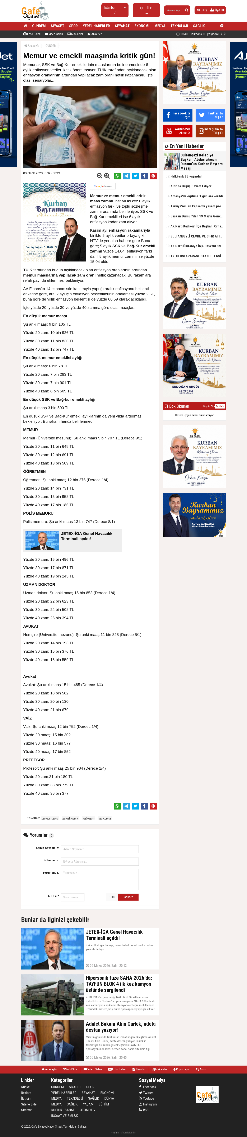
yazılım (115, 1132)
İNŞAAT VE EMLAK (64, 1116)
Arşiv (201, 1069)
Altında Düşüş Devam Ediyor (188, 186)
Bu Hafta (220, 406)
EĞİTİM (104, 1104)
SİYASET (57, 26)
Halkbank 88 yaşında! (183, 176)
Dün (213, 406)
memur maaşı (50, 818)
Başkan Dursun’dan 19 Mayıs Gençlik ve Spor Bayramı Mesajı (196, 216)
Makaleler (75, 34)
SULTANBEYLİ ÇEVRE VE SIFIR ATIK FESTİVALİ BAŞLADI (196, 236)
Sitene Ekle (29, 1104)
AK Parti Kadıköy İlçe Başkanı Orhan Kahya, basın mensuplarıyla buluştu (196, 226)
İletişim (26, 1098)
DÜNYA (109, 1098)
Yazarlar (138, 1069)
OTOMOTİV (87, 1110)
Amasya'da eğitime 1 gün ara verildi (194, 196)
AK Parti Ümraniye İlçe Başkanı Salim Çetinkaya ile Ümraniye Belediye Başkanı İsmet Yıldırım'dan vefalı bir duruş (196, 246)
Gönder (128, 897)
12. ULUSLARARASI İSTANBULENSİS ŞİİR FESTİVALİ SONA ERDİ (196, 256)
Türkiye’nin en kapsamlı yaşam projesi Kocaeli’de (196, 206)
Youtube (146, 1098)
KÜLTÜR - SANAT (63, 1110)
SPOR (73, 26)
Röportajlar (181, 1069)
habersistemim (128, 1132)
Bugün (206, 406)
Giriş (202, 10)
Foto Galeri (32, 34)
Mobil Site (70, 1069)
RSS (144, 1110)
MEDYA (160, 26)
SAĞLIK (199, 26)
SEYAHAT (122, 26)
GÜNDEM (39, 26)
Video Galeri (54, 34)
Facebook (147, 1087)
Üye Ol (217, 10)
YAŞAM (88, 1104)
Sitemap (26, 1110)
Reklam (26, 1093)
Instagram (148, 1104)
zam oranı (105, 818)
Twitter (146, 1093)
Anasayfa (31, 46)
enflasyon (88, 818)
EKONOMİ (142, 26)
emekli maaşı (70, 818)
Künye (25, 1087)
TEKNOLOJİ (179, 26)
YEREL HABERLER (96, 26)
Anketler (94, 34)
